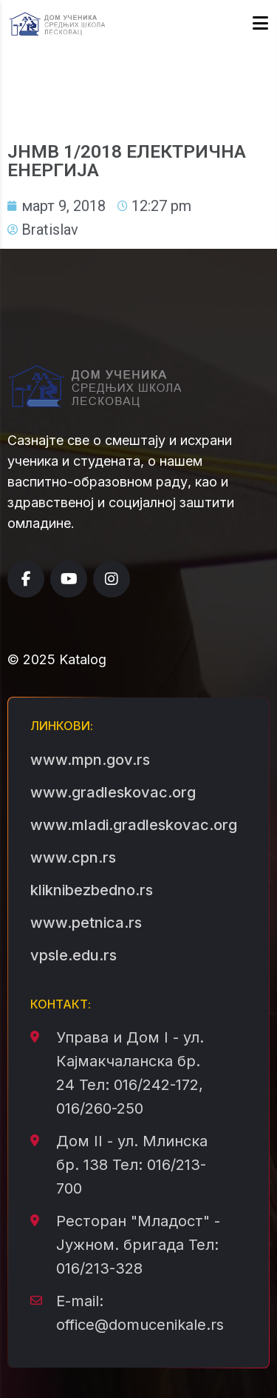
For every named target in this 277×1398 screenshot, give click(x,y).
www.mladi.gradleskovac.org (133, 825)
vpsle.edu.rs (73, 955)
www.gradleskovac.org (113, 792)
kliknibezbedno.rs (91, 890)
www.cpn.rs (73, 857)
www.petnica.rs (86, 923)
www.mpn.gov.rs (90, 760)
